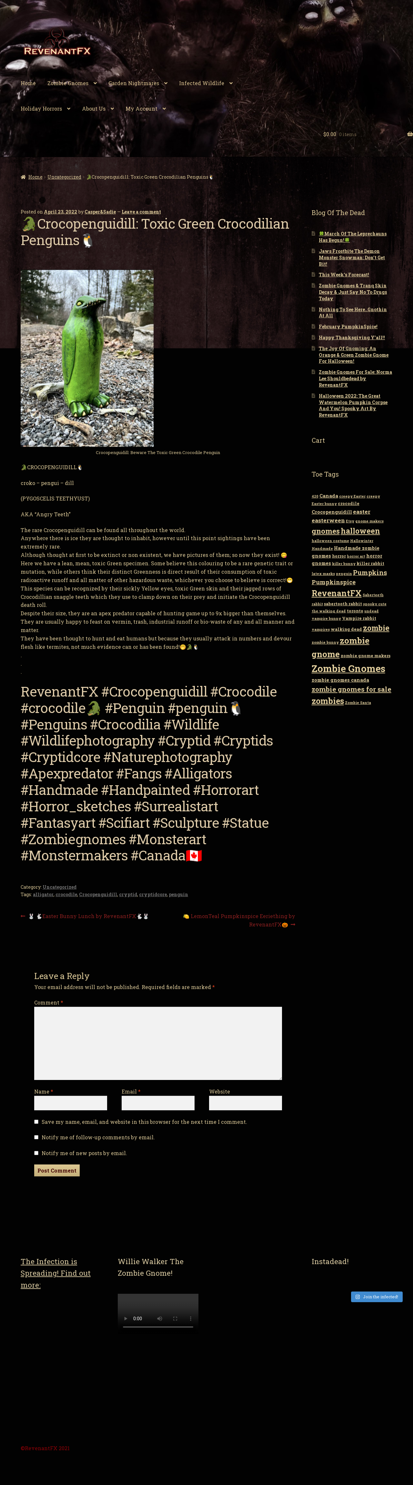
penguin (178, 894)
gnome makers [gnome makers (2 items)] (369, 521)
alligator (43, 894)
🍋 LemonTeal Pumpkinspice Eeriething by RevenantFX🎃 (239, 920)
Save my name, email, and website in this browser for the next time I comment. (144, 1121)
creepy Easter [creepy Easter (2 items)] (352, 496)
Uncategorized (64, 177)
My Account (141, 108)
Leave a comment (141, 212)
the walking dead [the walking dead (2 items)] (329, 611)
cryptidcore (153, 894)
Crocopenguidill (98, 894)
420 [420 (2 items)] (315, 496)
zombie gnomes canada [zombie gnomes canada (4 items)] (340, 680)
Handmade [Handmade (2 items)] (322, 548)
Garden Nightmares (133, 83)
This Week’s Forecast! (344, 275)
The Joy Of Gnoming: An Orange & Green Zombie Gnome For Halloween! (353, 354)
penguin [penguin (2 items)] (344, 573)
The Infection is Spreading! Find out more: (56, 1273)
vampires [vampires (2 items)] (321, 629)
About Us (94, 108)
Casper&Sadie (100, 212)
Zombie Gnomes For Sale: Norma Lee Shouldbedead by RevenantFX (355, 378)
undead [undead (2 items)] (371, 611)
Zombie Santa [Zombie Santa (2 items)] (358, 702)
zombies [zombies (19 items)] (328, 701)
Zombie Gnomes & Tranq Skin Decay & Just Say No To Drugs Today (353, 292)
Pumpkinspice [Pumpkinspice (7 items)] (334, 582)
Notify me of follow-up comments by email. (98, 1137)
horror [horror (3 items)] (339, 556)
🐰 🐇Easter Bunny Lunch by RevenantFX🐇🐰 (88, 916)
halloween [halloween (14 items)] (360, 531)
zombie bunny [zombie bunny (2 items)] (325, 642)
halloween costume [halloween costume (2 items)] (330, 541)
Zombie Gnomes (67, 83)
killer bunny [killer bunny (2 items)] (344, 563)
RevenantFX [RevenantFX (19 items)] (337, 593)
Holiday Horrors (41, 108)
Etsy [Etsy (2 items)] (350, 521)
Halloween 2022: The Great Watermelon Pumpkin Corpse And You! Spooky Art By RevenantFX (353, 405)
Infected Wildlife (201, 83)
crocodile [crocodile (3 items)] (348, 503)
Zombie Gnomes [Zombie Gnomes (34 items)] (348, 668)
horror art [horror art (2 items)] (356, 556)
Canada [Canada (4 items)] (328, 496)
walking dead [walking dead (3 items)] (346, 629)
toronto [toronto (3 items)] (355, 610)
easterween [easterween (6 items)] (328, 520)
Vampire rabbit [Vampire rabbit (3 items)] (359, 618)
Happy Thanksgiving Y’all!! (352, 337)
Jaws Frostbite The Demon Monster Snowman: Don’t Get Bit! (352, 257)
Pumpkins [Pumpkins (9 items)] (370, 572)
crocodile (66, 894)
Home (28, 83)
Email (131, 1091)
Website (219, 1091)
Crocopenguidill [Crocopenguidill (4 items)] (332, 512)
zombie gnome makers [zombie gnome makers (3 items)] (365, 655)
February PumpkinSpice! (348, 326)
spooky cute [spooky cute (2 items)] (375, 604)
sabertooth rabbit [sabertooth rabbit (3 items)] (343, 603)
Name (43, 1091)
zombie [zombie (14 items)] (376, 628)
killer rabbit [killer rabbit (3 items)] (370, 563)
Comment (48, 1002)
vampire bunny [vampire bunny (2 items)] (326, 618)
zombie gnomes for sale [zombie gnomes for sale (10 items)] (351, 689)
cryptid (128, 894)
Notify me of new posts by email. (84, 1153)
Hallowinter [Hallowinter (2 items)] (361, 541)
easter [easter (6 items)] (361, 511)
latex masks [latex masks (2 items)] (323, 573)
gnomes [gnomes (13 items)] (326, 531)
